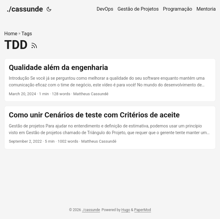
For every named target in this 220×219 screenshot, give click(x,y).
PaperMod (142, 210)
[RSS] (34, 45)
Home (10, 33)
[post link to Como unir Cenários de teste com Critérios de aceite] (110, 127)
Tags (27, 33)
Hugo (125, 210)
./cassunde (25, 9)
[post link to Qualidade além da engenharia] (110, 80)
